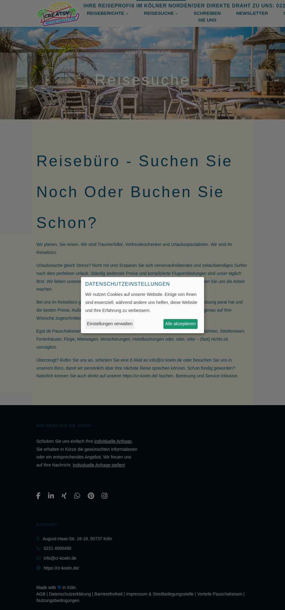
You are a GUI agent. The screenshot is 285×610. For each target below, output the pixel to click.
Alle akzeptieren (180, 323)
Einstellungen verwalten (110, 323)
